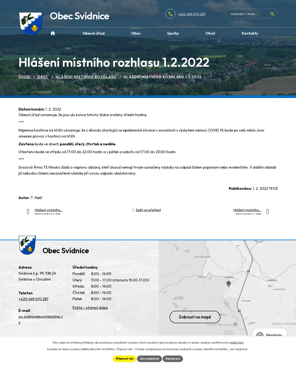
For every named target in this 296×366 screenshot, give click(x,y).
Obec (43, 77)
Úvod (24, 77)
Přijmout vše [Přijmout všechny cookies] (124, 358)
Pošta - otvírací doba (90, 307)
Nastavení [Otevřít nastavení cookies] (172, 358)
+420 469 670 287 (192, 14)
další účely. (237, 342)
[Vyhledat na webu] (252, 14)
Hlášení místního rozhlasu (86, 77)
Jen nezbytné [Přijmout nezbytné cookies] (149, 358)
